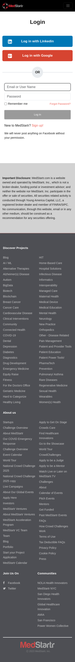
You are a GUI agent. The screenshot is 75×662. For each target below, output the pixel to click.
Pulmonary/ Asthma (51, 374)
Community (10, 324)
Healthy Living (11, 402)
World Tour (9, 460)
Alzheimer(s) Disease (16, 274)
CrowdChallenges (50, 454)
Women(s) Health (50, 402)
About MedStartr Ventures (19, 514)
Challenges (46, 481)
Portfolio (8, 547)
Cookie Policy (47, 553)
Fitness (7, 379)
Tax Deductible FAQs (52, 542)
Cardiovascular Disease (17, 313)
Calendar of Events (51, 493)
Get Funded (46, 509)
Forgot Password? (60, 103)
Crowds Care (47, 427)
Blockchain (9, 296)
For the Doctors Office (16, 385)
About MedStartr (13, 433)
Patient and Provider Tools (55, 346)
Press (42, 558)
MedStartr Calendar (15, 562)
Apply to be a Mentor (52, 465)
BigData (8, 285)
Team (6, 535)
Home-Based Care (50, 263)
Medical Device (48, 302)
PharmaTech (47, 363)
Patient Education (50, 352)
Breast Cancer (12, 302)
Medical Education (50, 307)
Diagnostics (10, 357)
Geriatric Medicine (14, 391)
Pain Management (50, 341)
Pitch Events (47, 498)
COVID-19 (9, 335)
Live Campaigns (13, 486)
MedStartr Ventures (15, 508)
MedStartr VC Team (15, 530)
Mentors (44, 504)
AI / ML (7, 263)
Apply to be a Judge (51, 460)
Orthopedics (46, 329)
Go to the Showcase (51, 443)
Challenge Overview (15, 427)
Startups (8, 422)
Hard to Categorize (14, 396)
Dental (7, 341)
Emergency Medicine (16, 368)
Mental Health (47, 313)
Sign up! (37, 125)
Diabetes (8, 352)
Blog (6, 257)
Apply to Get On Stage (53, 422)
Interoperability (48, 285)
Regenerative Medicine (53, 385)
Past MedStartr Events (53, 515)
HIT (41, 257)
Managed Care (48, 290)
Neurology (45, 318)
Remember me (18, 103)
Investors (8, 503)
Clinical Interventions (16, 318)
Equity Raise (11, 374)
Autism (7, 279)
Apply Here (10, 497)
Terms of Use (47, 536)
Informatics (46, 279)
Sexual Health (47, 391)
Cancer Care (11, 307)
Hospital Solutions (50, 268)
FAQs (42, 520)
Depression (10, 346)
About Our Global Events (18, 492)
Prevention (45, 368)
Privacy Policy (47, 547)
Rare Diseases (48, 379)
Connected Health (14, 329)
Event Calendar (12, 454)
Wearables (45, 396)
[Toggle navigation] (68, 6)
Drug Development (14, 363)
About (42, 487)
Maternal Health (49, 296)
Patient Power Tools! (51, 357)
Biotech (7, 290)
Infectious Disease (50, 274)
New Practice (47, 324)
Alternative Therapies (16, 268)
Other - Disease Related (54, 335)
